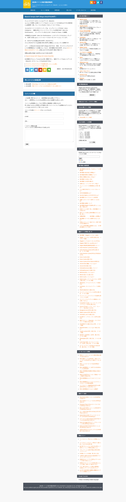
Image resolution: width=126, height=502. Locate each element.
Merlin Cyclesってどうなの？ (87, 277)
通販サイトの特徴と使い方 (85, 232)
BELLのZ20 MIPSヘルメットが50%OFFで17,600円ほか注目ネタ (90, 409)
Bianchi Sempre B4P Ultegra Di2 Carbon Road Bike (40, 57)
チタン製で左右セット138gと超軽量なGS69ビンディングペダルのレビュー (89, 468)
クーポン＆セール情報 (84, 352)
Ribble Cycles (83, 48)
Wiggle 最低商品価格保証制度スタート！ (90, 246)
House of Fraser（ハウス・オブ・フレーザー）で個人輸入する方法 (90, 308)
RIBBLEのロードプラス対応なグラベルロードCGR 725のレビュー (90, 461)
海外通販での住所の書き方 (86, 182)
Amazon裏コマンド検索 (85, 108)
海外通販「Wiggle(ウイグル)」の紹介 (89, 236)
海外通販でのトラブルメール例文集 (89, 198)
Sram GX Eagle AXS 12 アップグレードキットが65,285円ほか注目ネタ (90, 424)
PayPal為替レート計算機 (85, 123)
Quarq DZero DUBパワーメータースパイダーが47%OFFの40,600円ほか (90, 416)
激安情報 (93, 11)
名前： (26, 112)
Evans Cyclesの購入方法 (86, 260)
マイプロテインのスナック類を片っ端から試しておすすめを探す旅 (90, 444)
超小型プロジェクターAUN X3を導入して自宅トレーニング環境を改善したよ (90, 448)
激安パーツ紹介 (83, 394)
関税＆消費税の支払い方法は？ (87, 178)
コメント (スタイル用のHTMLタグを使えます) (37, 128)
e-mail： (27, 117)
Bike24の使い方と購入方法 (86, 275)
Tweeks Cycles (84, 27)
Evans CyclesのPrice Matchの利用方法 (89, 262)
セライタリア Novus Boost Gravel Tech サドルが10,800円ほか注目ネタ (90, 420)
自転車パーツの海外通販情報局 (44, 2)
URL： (26, 122)
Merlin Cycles (83, 20)
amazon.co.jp (83, 75)
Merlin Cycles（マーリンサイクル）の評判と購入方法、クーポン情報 (90, 280)
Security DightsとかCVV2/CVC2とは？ (89, 196)
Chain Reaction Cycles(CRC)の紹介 (89, 248)
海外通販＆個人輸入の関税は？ (87, 173)
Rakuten (82, 79)
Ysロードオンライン (85, 72)
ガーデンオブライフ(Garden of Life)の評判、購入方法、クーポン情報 (90, 347)
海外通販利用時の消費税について (88, 175)
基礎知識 (57, 11)
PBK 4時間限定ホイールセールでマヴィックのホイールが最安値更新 (90, 383)
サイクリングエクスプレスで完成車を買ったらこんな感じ (41, 65)
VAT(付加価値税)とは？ (85, 194)
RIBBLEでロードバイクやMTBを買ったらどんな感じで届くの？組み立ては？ (90, 464)
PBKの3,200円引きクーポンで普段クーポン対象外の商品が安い (90, 376)
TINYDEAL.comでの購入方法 (87, 315)
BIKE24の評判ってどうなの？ (87, 273)
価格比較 (32, 11)
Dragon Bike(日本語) (85, 32)
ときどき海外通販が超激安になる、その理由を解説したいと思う (90, 227)
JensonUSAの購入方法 (85, 266)
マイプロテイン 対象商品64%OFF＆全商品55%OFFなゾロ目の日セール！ (90, 387)
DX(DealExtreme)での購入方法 (87, 271)
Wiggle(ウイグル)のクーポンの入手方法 (90, 242)
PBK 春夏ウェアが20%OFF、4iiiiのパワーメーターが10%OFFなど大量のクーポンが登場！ (90, 361)
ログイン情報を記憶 (31, 126)
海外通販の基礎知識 (84, 166)
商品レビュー (82, 436)
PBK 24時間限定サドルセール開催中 (89, 390)
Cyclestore (83, 38)
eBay (81, 68)
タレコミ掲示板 (45, 11)
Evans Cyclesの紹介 (85, 258)
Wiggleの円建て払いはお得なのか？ (89, 244)
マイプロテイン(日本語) (86, 53)
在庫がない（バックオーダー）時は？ (89, 184)
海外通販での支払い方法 (86, 180)
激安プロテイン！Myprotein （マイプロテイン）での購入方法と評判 (90, 322)
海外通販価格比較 (83, 85)
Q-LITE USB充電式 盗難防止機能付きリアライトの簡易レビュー (90, 471)
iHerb (81, 58)
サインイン (37, 111)
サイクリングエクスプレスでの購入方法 (37, 66)
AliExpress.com (84, 63)
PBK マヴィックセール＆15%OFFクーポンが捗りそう (46, 87)
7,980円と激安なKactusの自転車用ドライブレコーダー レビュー (90, 457)
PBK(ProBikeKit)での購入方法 (87, 291)
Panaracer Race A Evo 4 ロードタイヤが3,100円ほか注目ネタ (90, 406)
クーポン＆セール (81, 11)
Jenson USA (83, 43)
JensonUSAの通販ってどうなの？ (88, 264)
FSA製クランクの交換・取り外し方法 (89, 454)
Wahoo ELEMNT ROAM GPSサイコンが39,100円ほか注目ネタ (90, 427)
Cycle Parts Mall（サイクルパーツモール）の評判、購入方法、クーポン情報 (89, 343)
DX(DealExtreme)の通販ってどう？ (89, 269)
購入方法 (69, 11)
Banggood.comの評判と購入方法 (88, 311)
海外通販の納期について (86, 204)
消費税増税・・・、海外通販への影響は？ (90, 217)
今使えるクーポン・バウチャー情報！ (88, 102)
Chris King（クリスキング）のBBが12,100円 (44, 85)
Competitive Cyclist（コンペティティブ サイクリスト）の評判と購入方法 (90, 304)
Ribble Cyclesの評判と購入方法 (88, 313)
